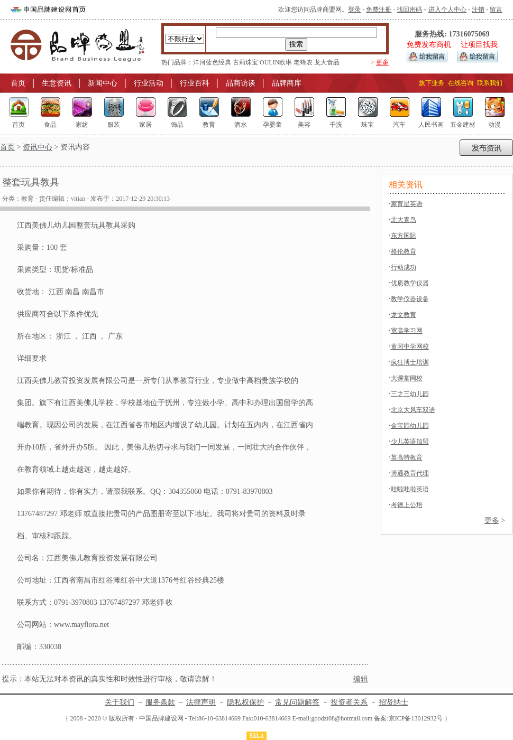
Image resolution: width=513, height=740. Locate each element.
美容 (304, 124)
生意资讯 (56, 83)
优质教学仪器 (410, 283)
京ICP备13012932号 (416, 718)
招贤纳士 (393, 702)
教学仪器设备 (410, 299)
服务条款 (160, 702)
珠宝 (367, 124)
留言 (496, 9)
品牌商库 (286, 83)
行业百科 (194, 83)
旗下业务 (431, 83)
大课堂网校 (407, 378)
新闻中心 (102, 83)
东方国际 (403, 235)
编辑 (360, 679)
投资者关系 (349, 702)
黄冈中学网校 (410, 346)
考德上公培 (407, 505)
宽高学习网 (407, 330)
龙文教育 (403, 315)
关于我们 (119, 702)
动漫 (494, 124)
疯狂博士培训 (410, 362)
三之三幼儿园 (410, 394)
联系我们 (489, 83)
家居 (145, 124)
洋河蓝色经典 (212, 62)
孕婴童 (272, 124)
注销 (478, 9)
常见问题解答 (297, 702)
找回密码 (409, 9)
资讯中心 (37, 147)
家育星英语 (407, 204)
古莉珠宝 (245, 62)
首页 (18, 83)
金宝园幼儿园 (410, 425)
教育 (209, 124)
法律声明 (201, 702)
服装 (113, 124)
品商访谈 (240, 83)
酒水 (240, 124)
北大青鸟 (403, 219)
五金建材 (462, 124)
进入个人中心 (447, 9)
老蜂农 (303, 62)
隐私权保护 (245, 702)
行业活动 (148, 83)
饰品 (177, 124)
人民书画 (431, 124)
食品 (50, 124)
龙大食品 (327, 62)
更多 (382, 62)
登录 (354, 9)
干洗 (335, 124)
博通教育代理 (410, 473)
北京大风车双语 (413, 410)
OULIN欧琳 (276, 62)
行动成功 (403, 267)
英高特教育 (407, 457)
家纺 (82, 124)
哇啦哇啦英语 (410, 489)
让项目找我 (479, 45)
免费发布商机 (429, 45)
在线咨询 (460, 83)
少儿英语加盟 (410, 441)
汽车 (399, 124)
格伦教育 (403, 251)
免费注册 (378, 9)
